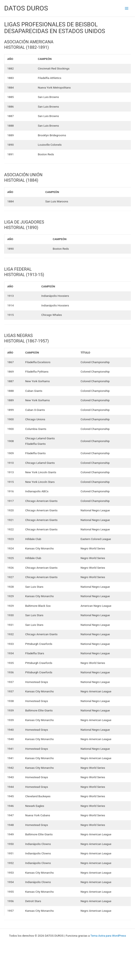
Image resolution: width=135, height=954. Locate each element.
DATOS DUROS (26, 8)
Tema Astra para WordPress (108, 935)
